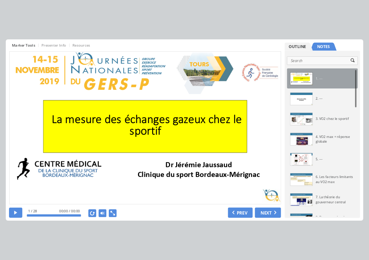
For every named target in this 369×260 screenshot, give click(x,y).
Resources (81, 45)
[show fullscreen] (113, 213)
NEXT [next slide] (266, 213)
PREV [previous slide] (242, 213)
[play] (15, 213)
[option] (322, 78)
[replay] (93, 213)
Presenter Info (53, 45)
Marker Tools (23, 45)
